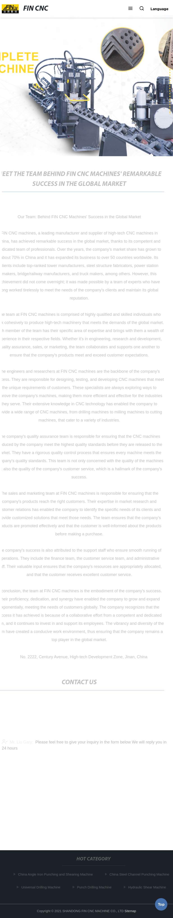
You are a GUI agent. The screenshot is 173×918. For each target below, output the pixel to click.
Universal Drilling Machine (41, 887)
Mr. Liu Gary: (17, 743)
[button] (130, 9)
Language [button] (159, 9)
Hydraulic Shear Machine (147, 887)
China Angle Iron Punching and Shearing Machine (55, 874)
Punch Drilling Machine (94, 887)
